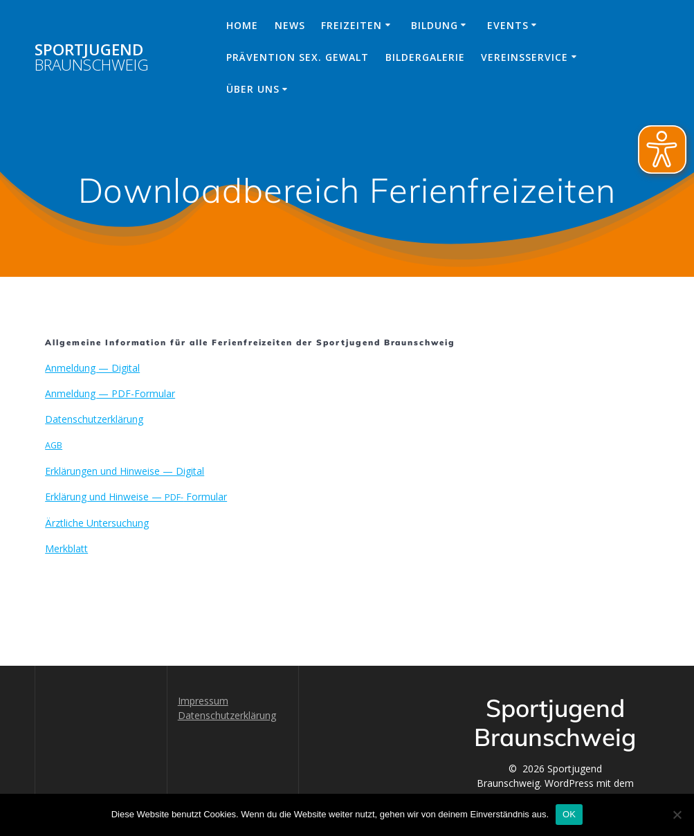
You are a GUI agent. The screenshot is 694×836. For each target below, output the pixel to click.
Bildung (434, 25)
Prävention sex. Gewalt (297, 57)
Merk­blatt (66, 548)
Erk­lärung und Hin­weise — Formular (136, 496)
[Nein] (677, 814)
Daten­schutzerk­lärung (94, 419)
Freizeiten (351, 25)
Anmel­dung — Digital (92, 367)
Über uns (253, 89)
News (290, 25)
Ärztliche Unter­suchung (97, 522)
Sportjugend (92, 57)
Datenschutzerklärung (227, 715)
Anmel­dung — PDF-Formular (110, 393)
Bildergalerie (425, 57)
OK (569, 814)
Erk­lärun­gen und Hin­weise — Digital (124, 471)
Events (508, 25)
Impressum (203, 700)
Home (242, 25)
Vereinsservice (524, 57)
